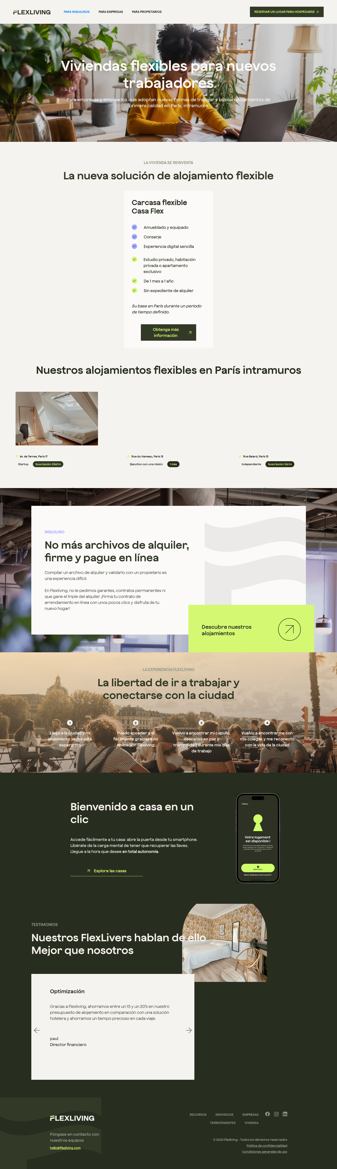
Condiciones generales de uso (264, 1151)
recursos (198, 1114)
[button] (36, 1030)
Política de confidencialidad (267, 1145)
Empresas (250, 1114)
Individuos (224, 1114)
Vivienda (252, 1123)
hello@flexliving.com (65, 1148)
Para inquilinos (77, 12)
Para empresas (111, 12)
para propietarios (147, 12)
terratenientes (223, 1123)
